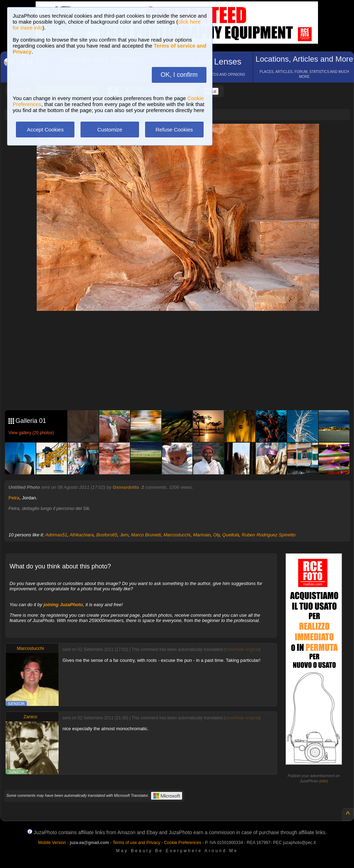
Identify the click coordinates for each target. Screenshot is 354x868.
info (323, 781)
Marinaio (202, 534)
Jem (124, 534)
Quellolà (230, 534)
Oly (216, 534)
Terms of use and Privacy (136, 842)
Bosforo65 (106, 534)
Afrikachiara (82, 534)
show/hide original (242, 649)
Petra (13, 497)
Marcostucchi (177, 534)
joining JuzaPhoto (63, 604)
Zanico (30, 716)
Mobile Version (52, 842)
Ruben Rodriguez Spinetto (269, 534)
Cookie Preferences (182, 842)
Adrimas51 (56, 534)
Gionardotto (126, 487)
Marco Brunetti (146, 534)
